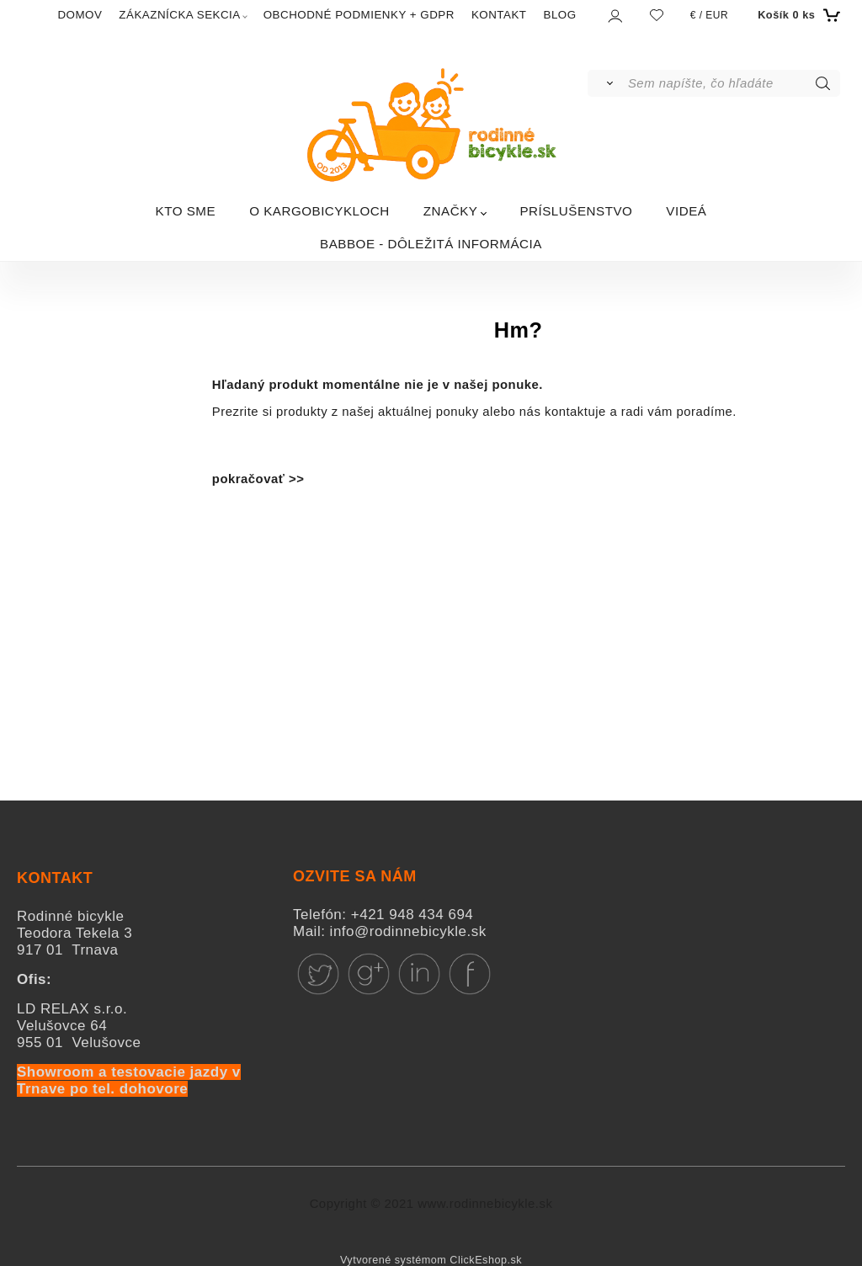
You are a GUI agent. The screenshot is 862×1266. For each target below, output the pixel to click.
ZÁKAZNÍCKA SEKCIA (179, 14)
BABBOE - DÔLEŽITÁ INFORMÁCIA (431, 244)
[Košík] (796, 15)
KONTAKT (499, 14)
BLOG (560, 14)
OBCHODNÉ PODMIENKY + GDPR (359, 14)
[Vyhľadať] (606, 83)
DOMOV (79, 14)
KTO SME (186, 211)
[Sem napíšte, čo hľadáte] (732, 83)
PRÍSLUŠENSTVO (575, 211)
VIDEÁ (686, 211)
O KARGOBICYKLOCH (319, 211)
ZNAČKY (450, 211)
